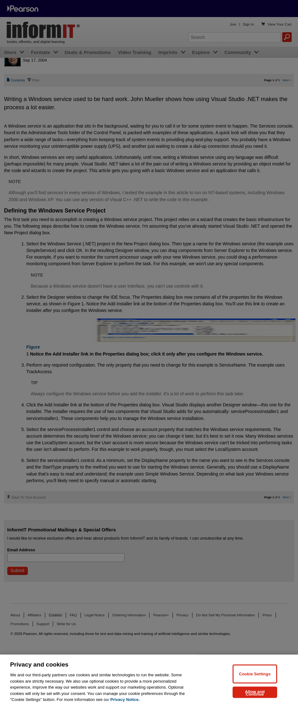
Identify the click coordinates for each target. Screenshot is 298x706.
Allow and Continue (255, 692)
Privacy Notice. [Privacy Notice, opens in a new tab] (125, 699)
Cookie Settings (255, 673)
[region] (149, 680)
